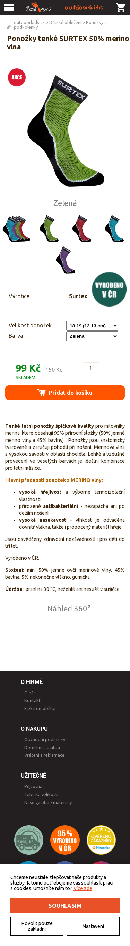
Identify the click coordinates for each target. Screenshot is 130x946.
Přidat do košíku (65, 392)
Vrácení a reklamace (44, 755)
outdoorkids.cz (29, 22)
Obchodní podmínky (44, 739)
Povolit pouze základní (37, 926)
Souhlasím (65, 906)
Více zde (82, 888)
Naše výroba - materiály (48, 802)
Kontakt (32, 700)
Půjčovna (33, 786)
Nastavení (93, 926)
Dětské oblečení (65, 22)
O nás (30, 692)
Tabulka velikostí (41, 794)
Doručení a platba (42, 747)
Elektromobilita (39, 708)
